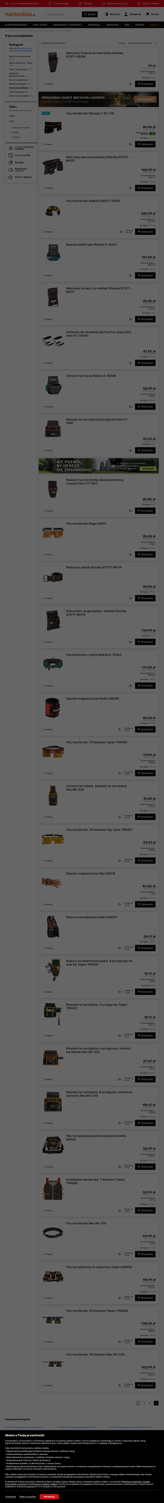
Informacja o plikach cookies (43, 1484)
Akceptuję (49, 1496)
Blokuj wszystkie (28, 1496)
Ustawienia (10, 1496)
